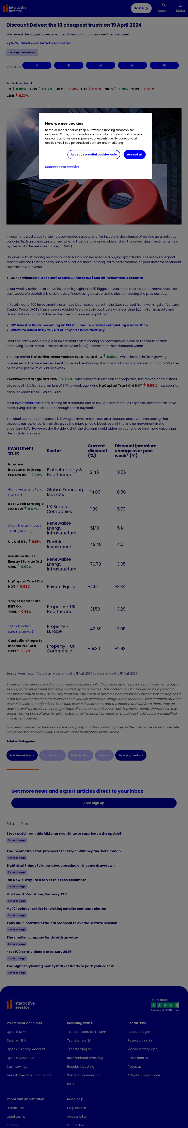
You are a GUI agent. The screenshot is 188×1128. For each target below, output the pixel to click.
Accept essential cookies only (94, 154)
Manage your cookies (62, 167)
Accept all (134, 154)
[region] (95, 146)
